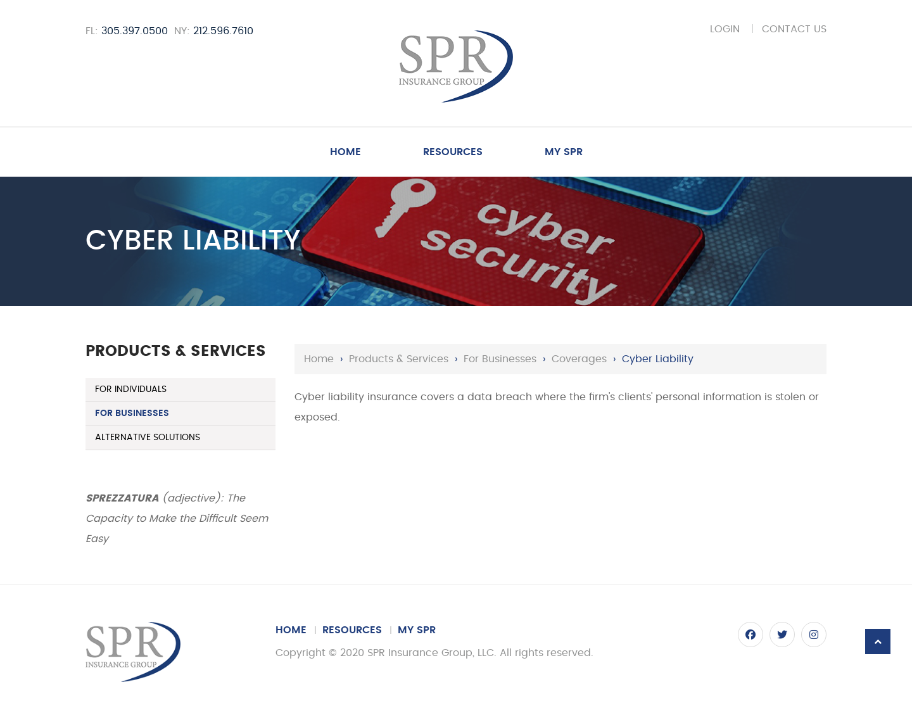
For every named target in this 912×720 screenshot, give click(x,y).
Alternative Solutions (147, 437)
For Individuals (131, 389)
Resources (453, 152)
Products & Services (398, 359)
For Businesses (500, 359)
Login (725, 29)
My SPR (564, 152)
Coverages (579, 359)
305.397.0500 (134, 31)
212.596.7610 (223, 31)
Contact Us (794, 29)
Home (345, 152)
